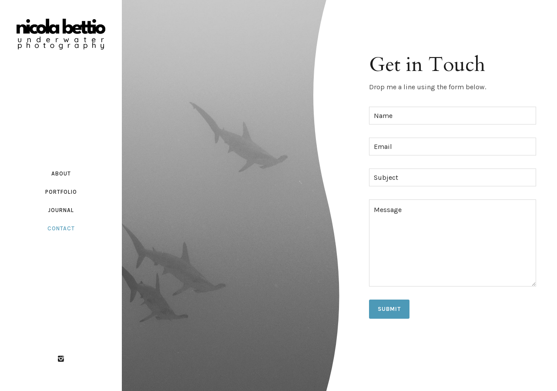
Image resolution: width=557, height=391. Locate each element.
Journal (61, 210)
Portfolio (61, 192)
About (61, 173)
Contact (61, 228)
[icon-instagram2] (60, 359)
